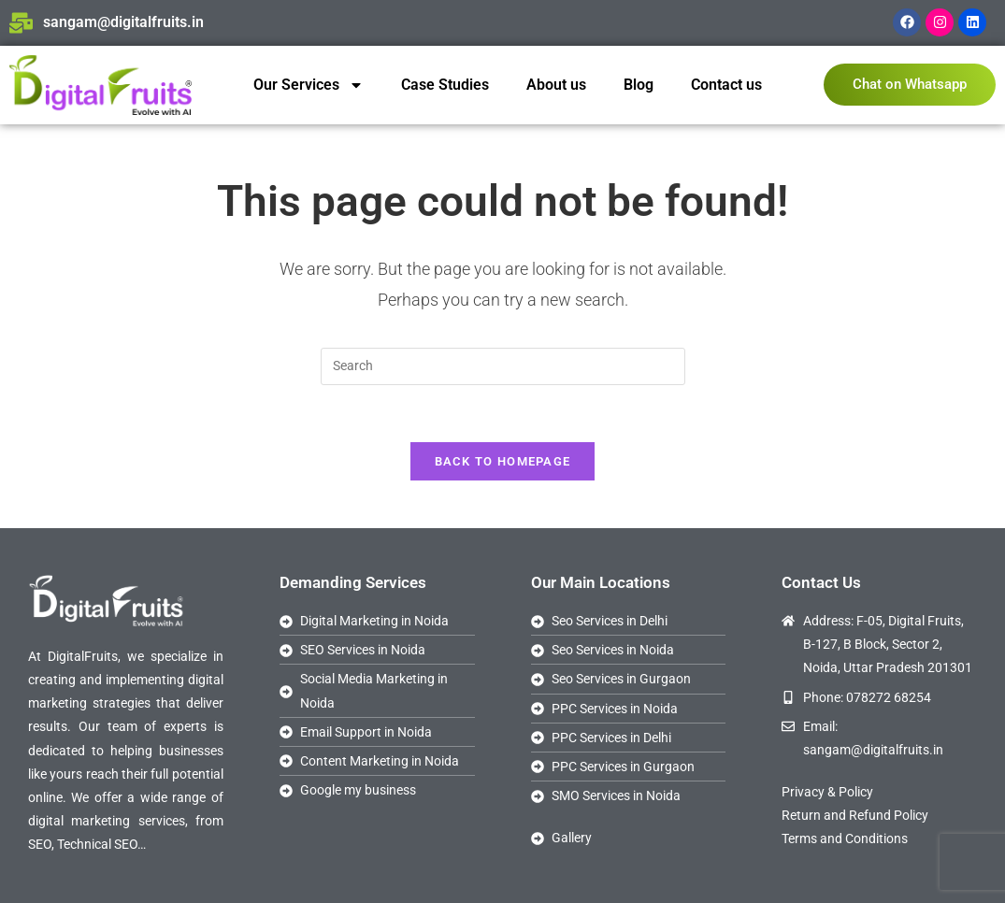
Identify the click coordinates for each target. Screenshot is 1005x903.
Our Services (308, 85)
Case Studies (445, 84)
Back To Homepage (503, 461)
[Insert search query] (503, 366)
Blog (638, 84)
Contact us (726, 84)
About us (556, 84)
